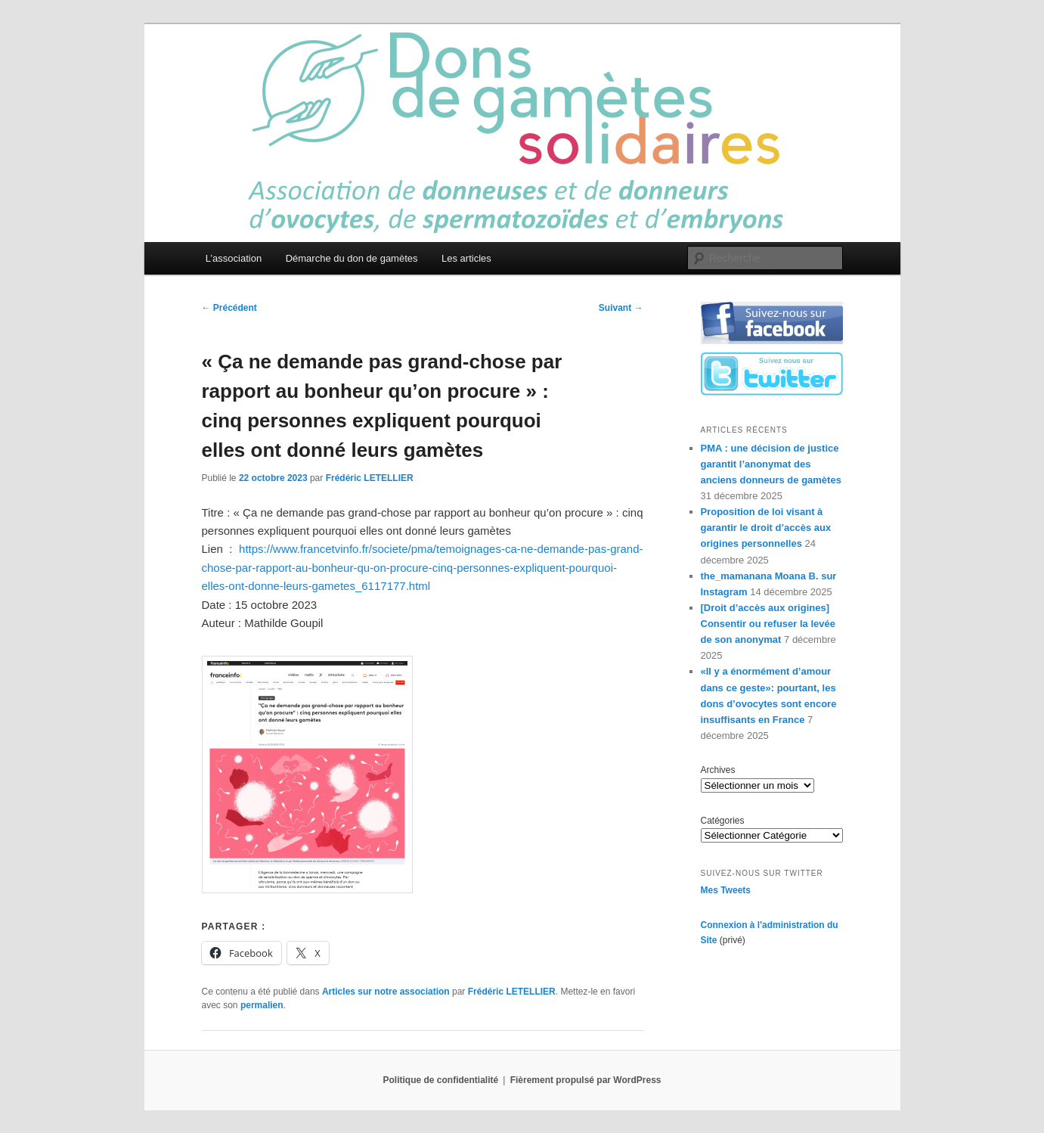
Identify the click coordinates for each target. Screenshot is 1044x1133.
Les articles (466, 258)
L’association (234, 258)
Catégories (723, 820)
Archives (718, 770)
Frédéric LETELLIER (370, 478)
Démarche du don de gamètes (352, 258)
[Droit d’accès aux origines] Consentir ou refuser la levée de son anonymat (768, 623)
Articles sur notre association (386, 991)
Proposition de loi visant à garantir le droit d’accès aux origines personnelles (766, 527)
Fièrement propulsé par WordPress (585, 1080)
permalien (261, 1005)
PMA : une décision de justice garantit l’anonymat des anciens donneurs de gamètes (771, 464)
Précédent (229, 308)
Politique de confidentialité (441, 1080)
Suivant (621, 308)
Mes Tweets (726, 890)
